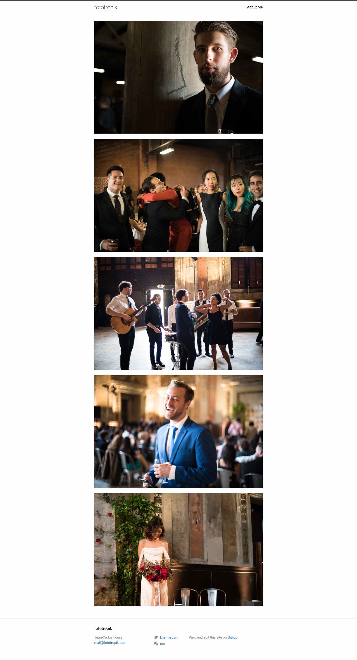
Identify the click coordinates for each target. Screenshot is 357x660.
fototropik (105, 7)
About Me (255, 7)
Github (233, 637)
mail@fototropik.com (110, 643)
